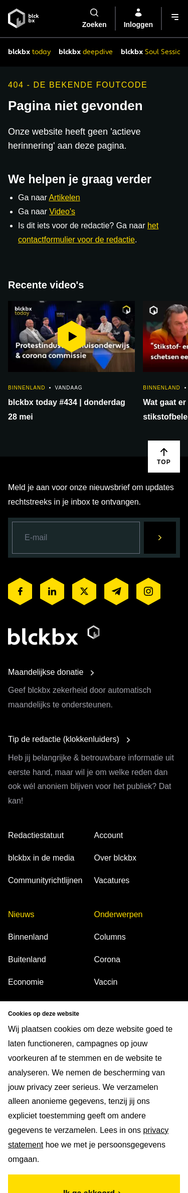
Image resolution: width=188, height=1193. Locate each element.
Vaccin (106, 982)
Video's (62, 211)
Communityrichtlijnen (45, 880)
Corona (107, 959)
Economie (26, 982)
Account (108, 835)
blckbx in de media (41, 858)
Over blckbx (115, 858)
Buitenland (27, 959)
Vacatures (112, 880)
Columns (110, 937)
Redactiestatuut (36, 835)
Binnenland (28, 937)
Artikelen (64, 197)
